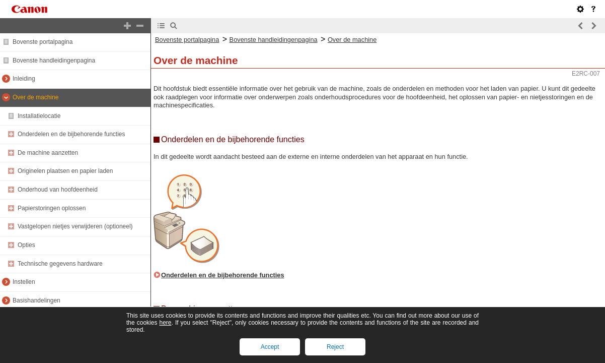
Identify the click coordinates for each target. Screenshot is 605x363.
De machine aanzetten (48, 152)
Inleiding (24, 78)
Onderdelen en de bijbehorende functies (71, 134)
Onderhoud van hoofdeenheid (58, 189)
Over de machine (35, 97)
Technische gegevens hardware (60, 263)
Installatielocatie (39, 115)
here (165, 322)
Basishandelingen (36, 300)
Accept (270, 346)
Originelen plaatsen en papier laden (65, 170)
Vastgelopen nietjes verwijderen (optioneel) (75, 226)
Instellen (24, 281)
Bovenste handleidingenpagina (54, 60)
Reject (335, 346)
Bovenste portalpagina (42, 41)
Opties (26, 245)
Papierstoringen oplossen (52, 208)
